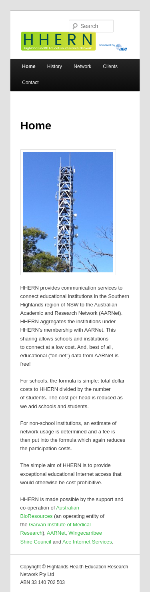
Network (82, 66)
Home (28, 66)
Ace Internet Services (87, 542)
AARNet (56, 533)
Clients (110, 66)
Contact (30, 82)
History (54, 66)
